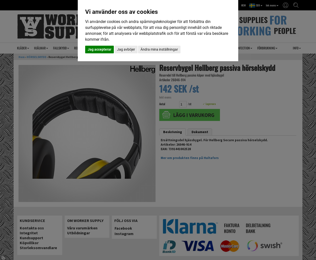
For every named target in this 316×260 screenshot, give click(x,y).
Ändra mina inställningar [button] (159, 49)
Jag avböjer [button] (126, 49)
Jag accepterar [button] (99, 49)
